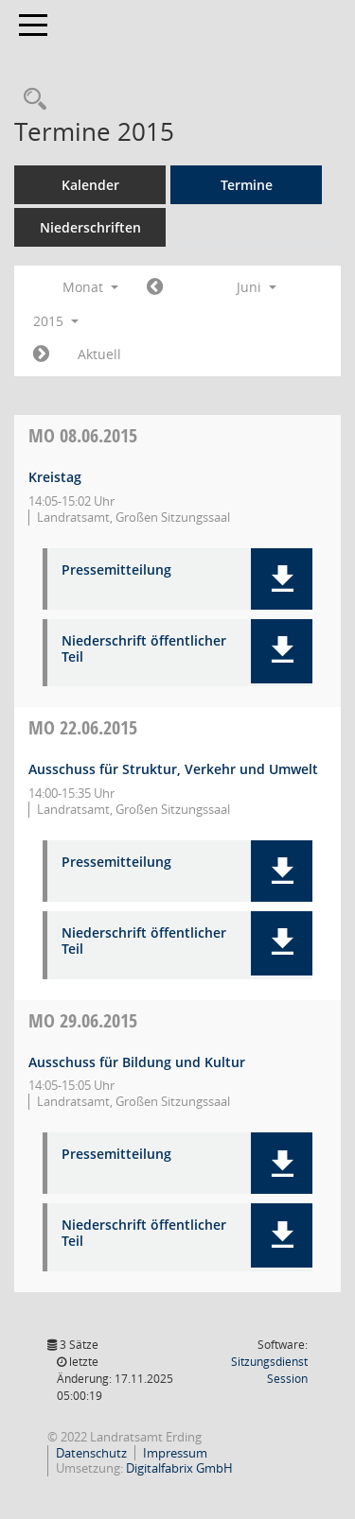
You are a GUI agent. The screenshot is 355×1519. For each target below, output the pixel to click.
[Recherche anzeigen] (30, 99)
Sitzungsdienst (269, 1370)
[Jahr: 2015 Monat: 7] (41, 354)
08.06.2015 (82, 435)
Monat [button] (90, 287)
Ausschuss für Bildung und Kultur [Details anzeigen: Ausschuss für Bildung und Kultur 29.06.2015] (136, 1062)
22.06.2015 (82, 727)
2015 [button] (56, 321)
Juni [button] (256, 287)
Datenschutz (91, 1452)
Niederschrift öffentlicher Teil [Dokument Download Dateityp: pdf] (144, 649)
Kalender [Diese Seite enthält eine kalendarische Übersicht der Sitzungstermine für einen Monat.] (90, 185)
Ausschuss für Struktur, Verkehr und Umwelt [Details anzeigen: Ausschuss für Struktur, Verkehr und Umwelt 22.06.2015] (173, 769)
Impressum (175, 1452)
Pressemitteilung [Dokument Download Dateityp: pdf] (116, 570)
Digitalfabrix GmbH (179, 1467)
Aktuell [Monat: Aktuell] (99, 354)
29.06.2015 (82, 1020)
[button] (281, 579)
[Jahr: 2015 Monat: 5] (155, 287)
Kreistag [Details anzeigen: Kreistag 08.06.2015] (54, 477)
